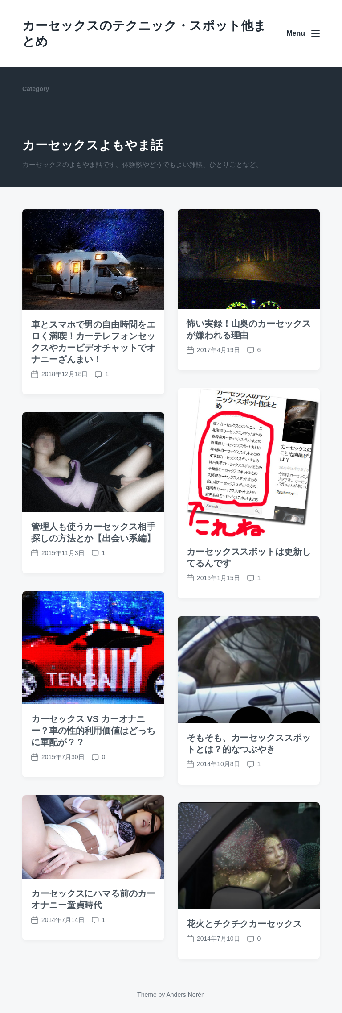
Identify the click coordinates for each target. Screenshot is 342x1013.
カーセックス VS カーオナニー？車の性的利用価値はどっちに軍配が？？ (93, 759)
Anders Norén (185, 994)
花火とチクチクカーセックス (244, 952)
